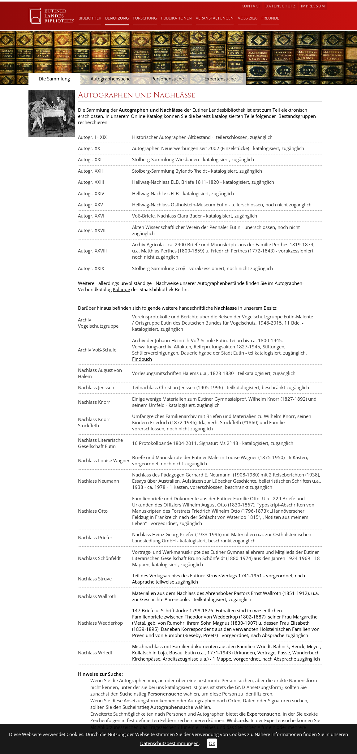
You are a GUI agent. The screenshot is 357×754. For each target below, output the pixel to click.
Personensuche (167, 78)
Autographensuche (111, 78)
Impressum (313, 6)
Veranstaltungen (215, 18)
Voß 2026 (247, 18)
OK (212, 743)
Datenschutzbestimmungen (169, 743)
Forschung (145, 18)
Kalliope (121, 289)
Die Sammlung (54, 78)
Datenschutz (280, 6)
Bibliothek (90, 18)
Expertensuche (220, 78)
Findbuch (142, 359)
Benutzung (117, 18)
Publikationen (176, 18)
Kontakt (251, 6)
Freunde (270, 18)
